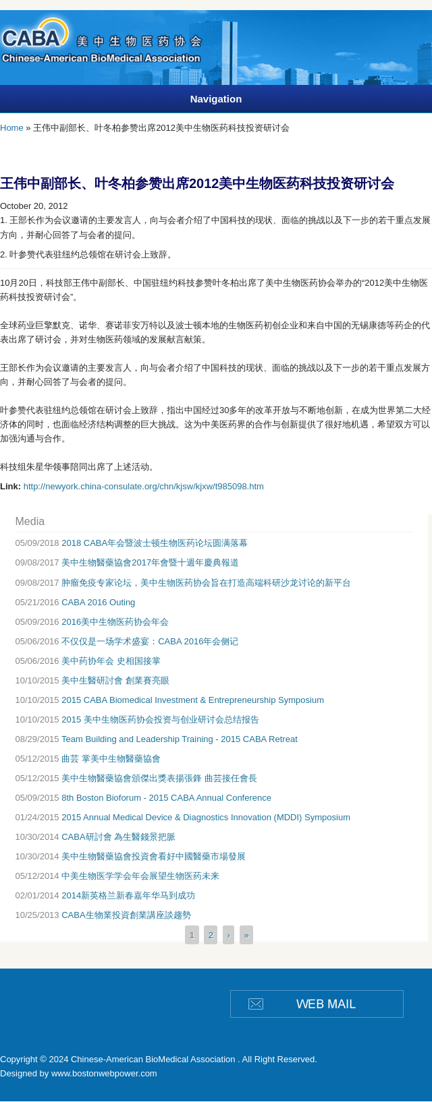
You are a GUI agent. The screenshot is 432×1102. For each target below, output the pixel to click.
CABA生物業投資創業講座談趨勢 (125, 915)
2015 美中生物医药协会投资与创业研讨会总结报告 (160, 719)
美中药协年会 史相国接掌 (111, 661)
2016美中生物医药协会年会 (115, 622)
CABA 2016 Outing (98, 602)
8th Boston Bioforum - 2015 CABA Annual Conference (166, 798)
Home (12, 128)
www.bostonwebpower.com (104, 1073)
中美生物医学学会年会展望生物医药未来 (140, 876)
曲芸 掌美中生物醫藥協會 (111, 759)
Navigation (216, 98)
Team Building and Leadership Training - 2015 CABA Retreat (179, 739)
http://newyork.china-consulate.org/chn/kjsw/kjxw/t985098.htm (144, 486)
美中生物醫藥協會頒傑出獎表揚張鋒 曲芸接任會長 (159, 778)
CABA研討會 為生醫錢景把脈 (118, 837)
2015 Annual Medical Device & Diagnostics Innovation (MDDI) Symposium (205, 817)
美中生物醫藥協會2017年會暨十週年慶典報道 (150, 562)
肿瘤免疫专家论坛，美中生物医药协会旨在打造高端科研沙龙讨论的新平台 (206, 583)
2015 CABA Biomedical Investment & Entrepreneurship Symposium (192, 700)
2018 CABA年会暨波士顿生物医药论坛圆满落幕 (154, 543)
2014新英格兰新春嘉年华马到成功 (128, 895)
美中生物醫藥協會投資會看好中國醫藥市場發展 (153, 856)
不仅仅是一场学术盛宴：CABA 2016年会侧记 (149, 641)
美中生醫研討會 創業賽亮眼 (115, 680)
